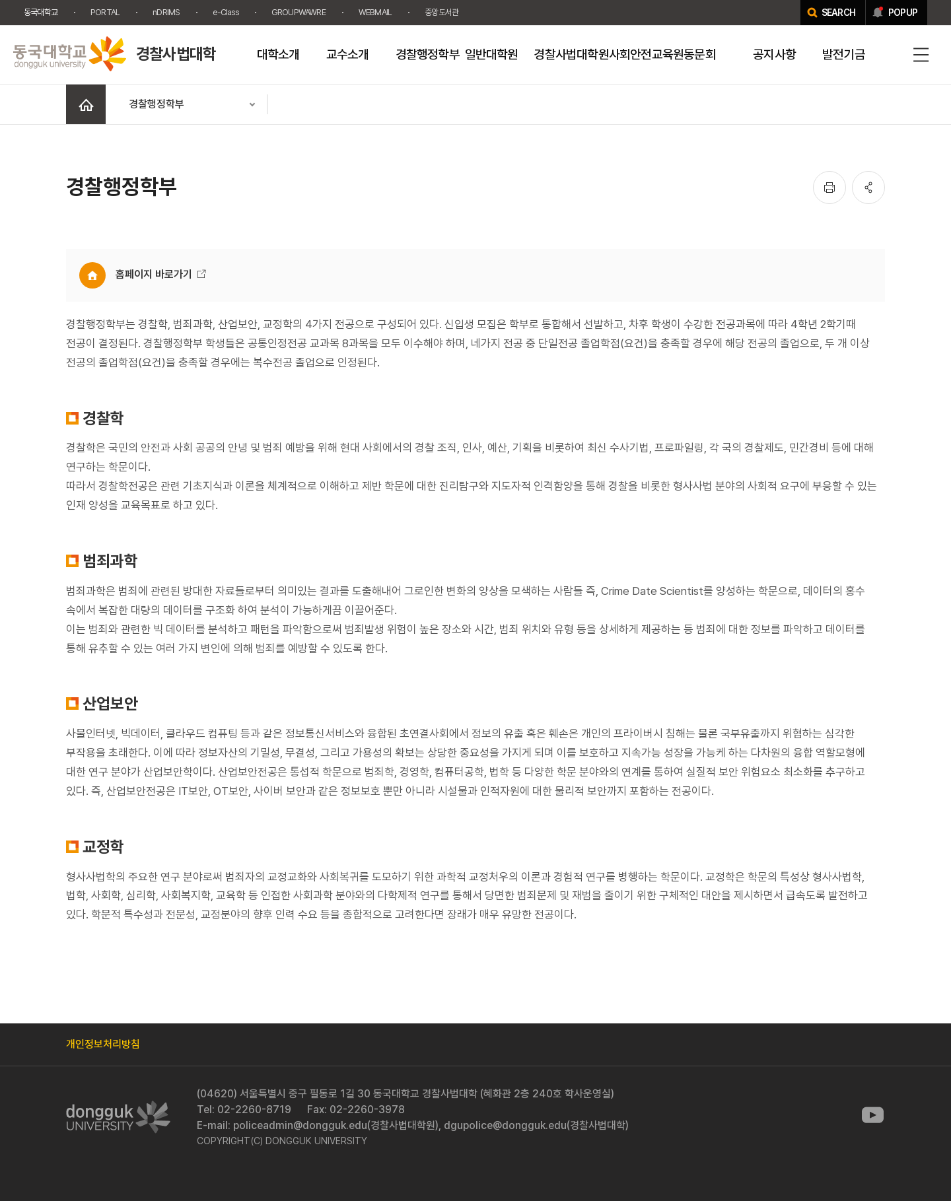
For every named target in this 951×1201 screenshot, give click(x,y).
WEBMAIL (375, 12)
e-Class (225, 12)
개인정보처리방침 (103, 1044)
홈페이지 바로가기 (154, 274)
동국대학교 (40, 12)
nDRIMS (166, 12)
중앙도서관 (441, 12)
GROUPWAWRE (298, 12)
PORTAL (105, 12)
